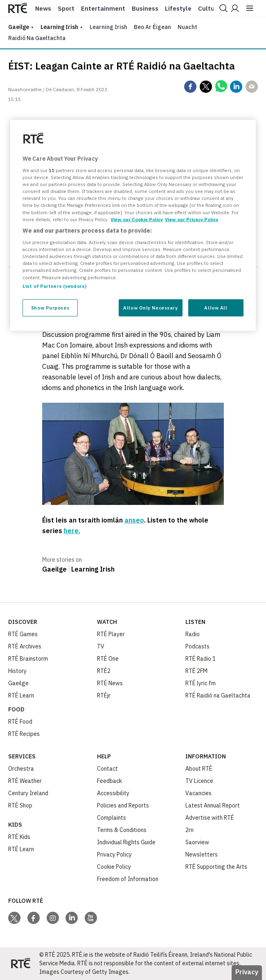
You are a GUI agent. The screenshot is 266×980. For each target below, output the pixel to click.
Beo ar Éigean (152, 27)
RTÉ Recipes (24, 734)
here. (72, 531)
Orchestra (21, 768)
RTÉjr (103, 695)
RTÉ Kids (19, 837)
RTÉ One (108, 658)
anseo (134, 520)
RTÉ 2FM (196, 671)
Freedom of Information (127, 879)
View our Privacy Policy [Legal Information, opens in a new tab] (191, 219)
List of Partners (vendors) (54, 286)
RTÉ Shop (20, 805)
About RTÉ (198, 768)
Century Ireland (28, 793)
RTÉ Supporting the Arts (216, 866)
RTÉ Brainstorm (28, 658)
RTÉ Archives (24, 646)
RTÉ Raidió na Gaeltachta (217, 695)
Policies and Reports (123, 805)
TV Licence (199, 781)
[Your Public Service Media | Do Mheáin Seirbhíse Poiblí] (20, 963)
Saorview (197, 842)
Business (145, 8)
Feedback (109, 781)
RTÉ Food (20, 721)
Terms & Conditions (122, 830)
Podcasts (197, 646)
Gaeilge (54, 569)
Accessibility (113, 793)
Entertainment (103, 8)
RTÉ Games (23, 634)
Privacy (246, 972)
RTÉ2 (103, 671)
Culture (209, 8)
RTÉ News (110, 683)
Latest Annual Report (212, 805)
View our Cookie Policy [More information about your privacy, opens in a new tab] (136, 219)
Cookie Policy (114, 866)
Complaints (111, 817)
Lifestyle (178, 8)
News (43, 8)
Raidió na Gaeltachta (36, 38)
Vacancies (198, 793)
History (17, 671)
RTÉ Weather (25, 781)
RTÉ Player (111, 634)
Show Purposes (50, 308)
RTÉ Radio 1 (200, 658)
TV (100, 646)
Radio (192, 634)
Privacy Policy (114, 854)
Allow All (215, 308)
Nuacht (187, 27)
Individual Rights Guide (126, 842)
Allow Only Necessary (150, 308)
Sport (66, 8)
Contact (107, 768)
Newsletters (201, 854)
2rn (189, 830)
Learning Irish (59, 27)
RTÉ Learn (21, 695)
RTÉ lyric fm (200, 683)
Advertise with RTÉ (209, 817)
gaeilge (18, 27)
